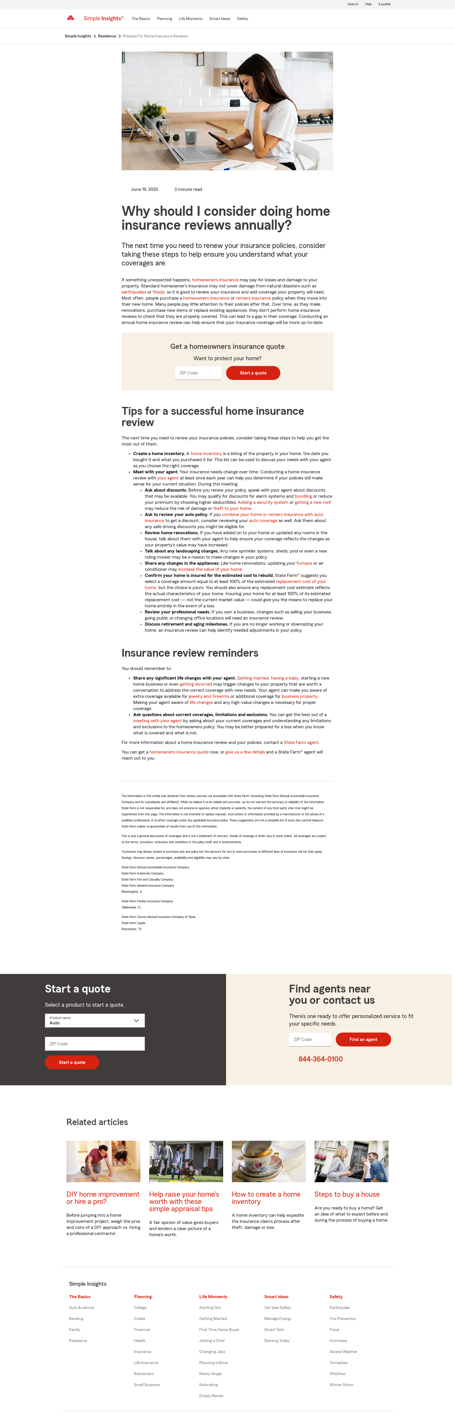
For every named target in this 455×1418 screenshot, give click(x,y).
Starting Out (210, 1308)
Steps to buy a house (347, 1194)
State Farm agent (301, 742)
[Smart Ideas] (220, 19)
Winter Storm (341, 1385)
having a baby (285, 678)
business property (299, 696)
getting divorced (196, 684)
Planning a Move (213, 1363)
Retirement (144, 1374)
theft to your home (232, 508)
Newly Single (210, 1374)
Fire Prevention (343, 1319)
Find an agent (363, 1039)
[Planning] (164, 19)
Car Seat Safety (277, 1308)
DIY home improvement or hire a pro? (103, 1198)
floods (159, 292)
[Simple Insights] (103, 20)
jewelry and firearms (209, 696)
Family (74, 1330)
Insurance (142, 1352)
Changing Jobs (212, 1352)
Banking (76, 1319)
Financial (142, 1330)
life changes (201, 702)
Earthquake (340, 1308)
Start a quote (253, 373)
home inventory (206, 453)
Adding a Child (212, 1341)
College (140, 1308)
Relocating (208, 1385)
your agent (168, 478)
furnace (304, 563)
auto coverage (263, 520)
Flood (334, 1330)
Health (140, 1341)
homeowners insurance (215, 280)
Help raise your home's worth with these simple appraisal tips (184, 1202)
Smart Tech (274, 1330)
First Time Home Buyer (219, 1330)
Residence (78, 1341)
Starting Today (277, 1341)
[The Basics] (141, 19)
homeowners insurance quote (179, 752)
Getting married (253, 678)
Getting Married (213, 1319)
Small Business (147, 1385)
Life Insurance (146, 1363)
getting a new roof (313, 502)
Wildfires (337, 1374)
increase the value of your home (210, 569)
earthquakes (134, 292)
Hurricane (338, 1341)
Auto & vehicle (81, 1308)
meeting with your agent (157, 720)
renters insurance (253, 298)
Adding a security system (263, 502)
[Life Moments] (190, 19)
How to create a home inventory (266, 1198)
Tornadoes (339, 1363)
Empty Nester (211, 1396)
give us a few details (245, 752)
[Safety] (242, 19)
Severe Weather (344, 1352)
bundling (303, 496)
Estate (139, 1319)
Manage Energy (277, 1319)
